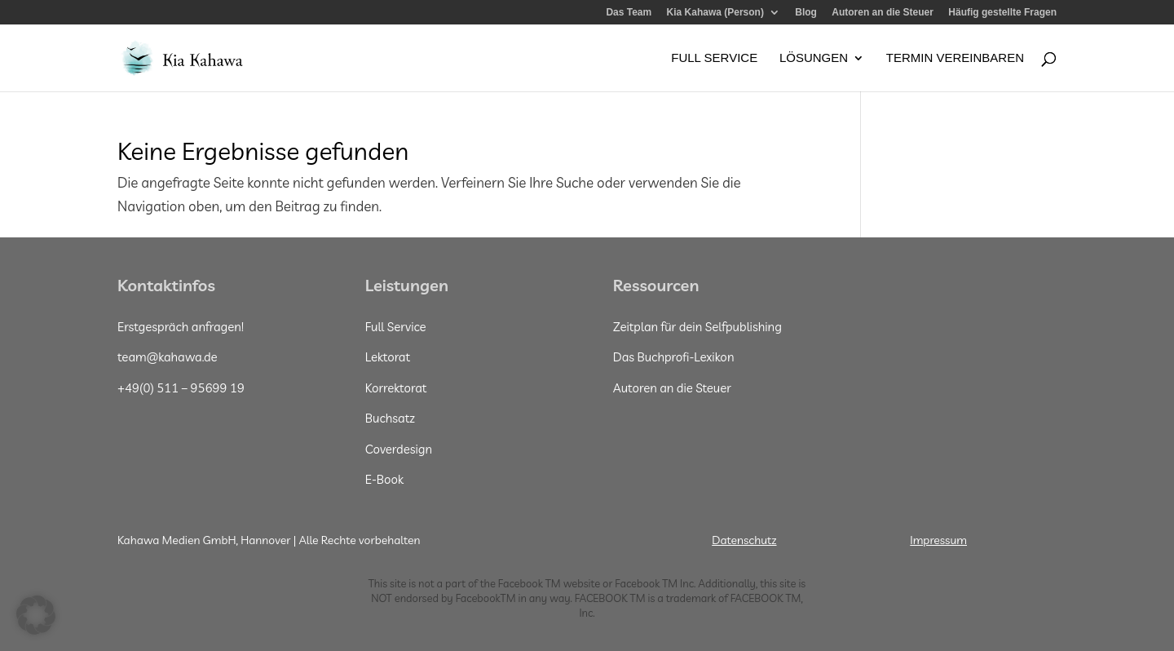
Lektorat (387, 357)
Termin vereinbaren (955, 58)
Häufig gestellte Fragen (1002, 12)
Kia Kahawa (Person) (715, 12)
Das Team (628, 12)
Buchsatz (390, 418)
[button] (36, 615)
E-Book (384, 479)
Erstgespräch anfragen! (180, 326)
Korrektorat (396, 388)
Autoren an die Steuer (882, 12)
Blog (806, 12)
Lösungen (813, 58)
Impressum (938, 540)
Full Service (714, 58)
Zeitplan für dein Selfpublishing (697, 326)
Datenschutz (744, 540)
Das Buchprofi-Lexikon (674, 357)
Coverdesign (398, 449)
